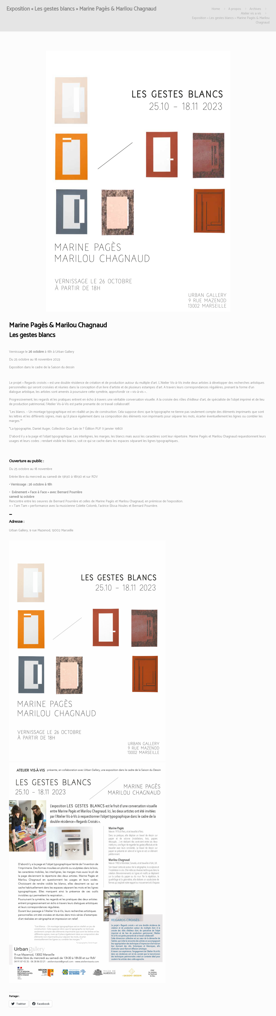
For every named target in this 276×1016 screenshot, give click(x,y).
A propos (234, 9)
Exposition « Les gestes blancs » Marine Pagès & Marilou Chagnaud (231, 20)
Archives (255, 9)
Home (216, 9)
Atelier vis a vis (251, 13)
